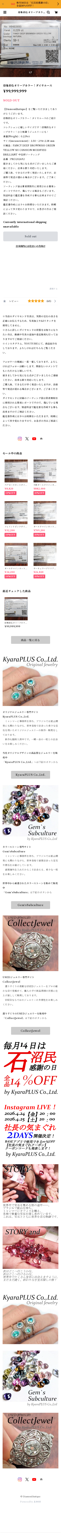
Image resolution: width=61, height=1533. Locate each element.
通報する (53, 289)
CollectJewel (30, 1030)
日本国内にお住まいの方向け (30, 246)
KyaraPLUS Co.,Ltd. (30, 774)
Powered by (30, 1502)
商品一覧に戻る (30, 640)
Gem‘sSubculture (30, 905)
